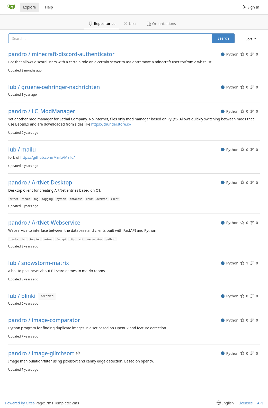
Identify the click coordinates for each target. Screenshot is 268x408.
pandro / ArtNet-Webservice (44, 222)
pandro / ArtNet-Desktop (40, 182)
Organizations (161, 23)
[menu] (250, 39)
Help (49, 7)
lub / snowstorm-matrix (38, 263)
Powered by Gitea (20, 403)
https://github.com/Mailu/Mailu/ (47, 157)
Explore (29, 7)
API (260, 403)
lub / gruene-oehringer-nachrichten (54, 87)
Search (223, 38)
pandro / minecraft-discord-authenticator (61, 54)
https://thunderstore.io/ (111, 124)
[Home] (11, 7)
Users (130, 23)
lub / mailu (22, 149)
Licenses (245, 403)
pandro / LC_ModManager (41, 111)
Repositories (101, 23)
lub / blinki (21, 295)
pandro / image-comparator (44, 320)
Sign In (251, 7)
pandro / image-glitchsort (41, 353)
